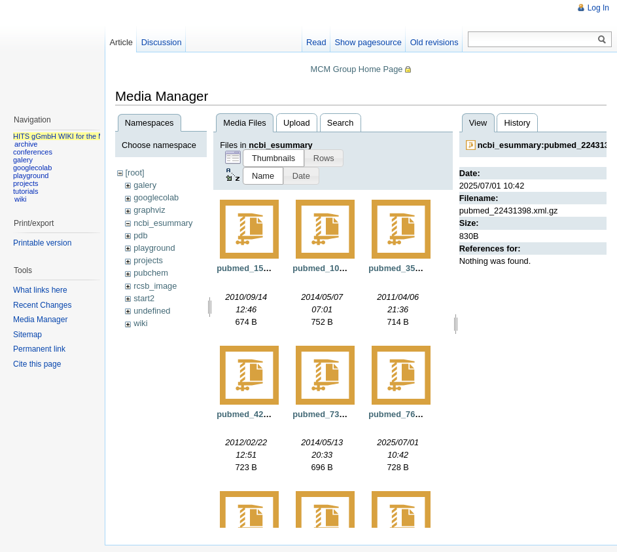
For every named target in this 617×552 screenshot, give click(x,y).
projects (148, 260)
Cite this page (37, 364)
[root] (134, 172)
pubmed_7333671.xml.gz (341, 414)
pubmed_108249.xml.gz (339, 268)
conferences (32, 152)
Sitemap (27, 334)
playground (154, 248)
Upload (296, 123)
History (517, 123)
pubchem (150, 273)
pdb (140, 235)
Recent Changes (42, 305)
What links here (40, 290)
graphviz (149, 210)
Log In (598, 7)
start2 (143, 298)
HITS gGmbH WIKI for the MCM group (74, 136)
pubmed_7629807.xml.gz (417, 414)
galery (144, 185)
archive (25, 144)
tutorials (26, 191)
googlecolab (156, 197)
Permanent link (39, 349)
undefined (151, 311)
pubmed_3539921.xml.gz (417, 268)
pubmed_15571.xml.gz (261, 268)
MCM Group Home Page (357, 69)
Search (340, 123)
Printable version (42, 243)
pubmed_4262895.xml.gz (266, 414)
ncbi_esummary (162, 223)
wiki (140, 323)
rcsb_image (155, 286)
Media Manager (40, 319)
